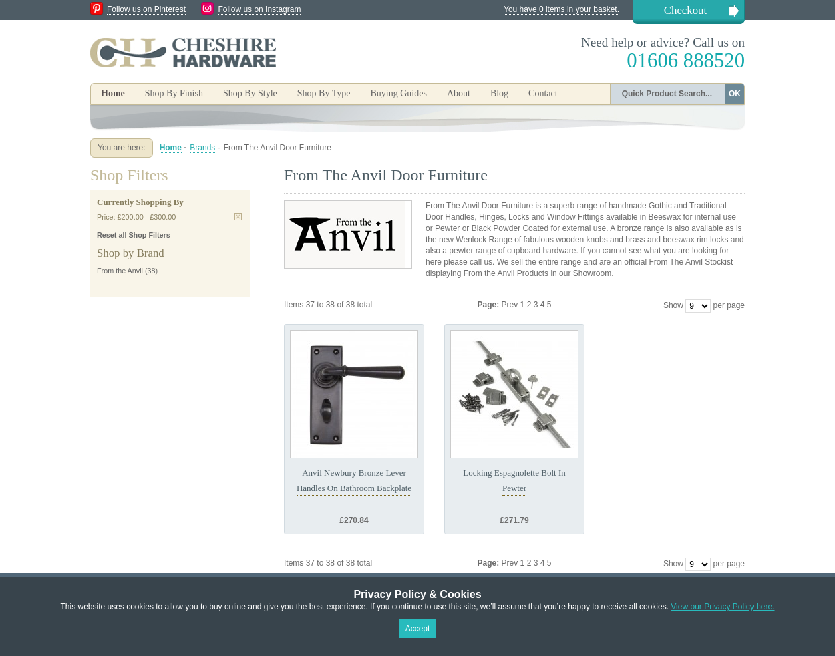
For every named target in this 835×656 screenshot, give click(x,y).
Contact (543, 93)
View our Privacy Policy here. (722, 606)
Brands (202, 147)
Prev (511, 304)
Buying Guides (398, 93)
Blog (499, 93)
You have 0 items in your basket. (561, 9)
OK (735, 93)
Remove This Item (238, 216)
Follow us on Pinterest (146, 9)
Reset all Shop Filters (133, 235)
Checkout (685, 10)
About (458, 93)
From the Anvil (120, 271)
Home (113, 93)
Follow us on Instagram (259, 9)
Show (673, 305)
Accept (417, 628)
